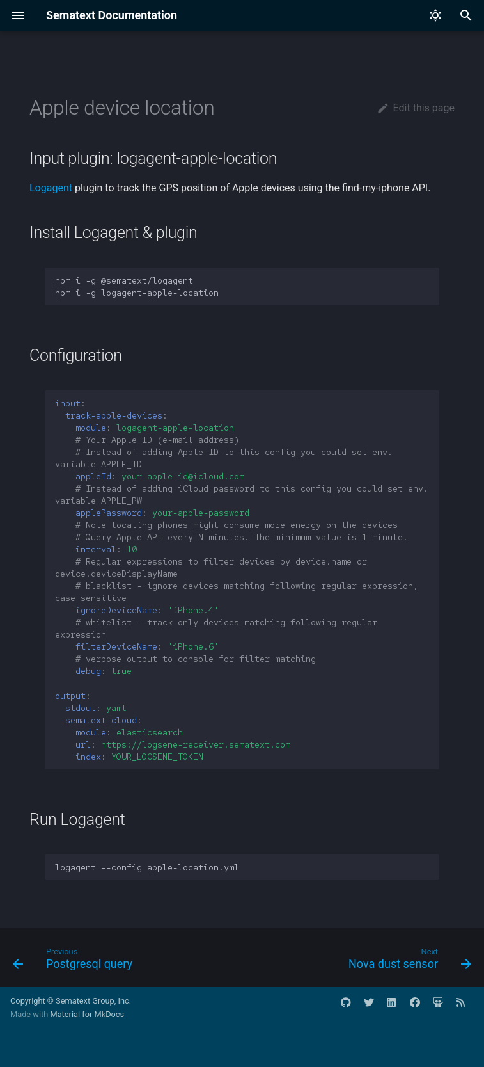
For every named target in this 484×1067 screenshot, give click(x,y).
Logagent (50, 188)
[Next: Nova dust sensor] (407, 961)
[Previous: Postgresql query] (75, 961)
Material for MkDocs (87, 1014)
